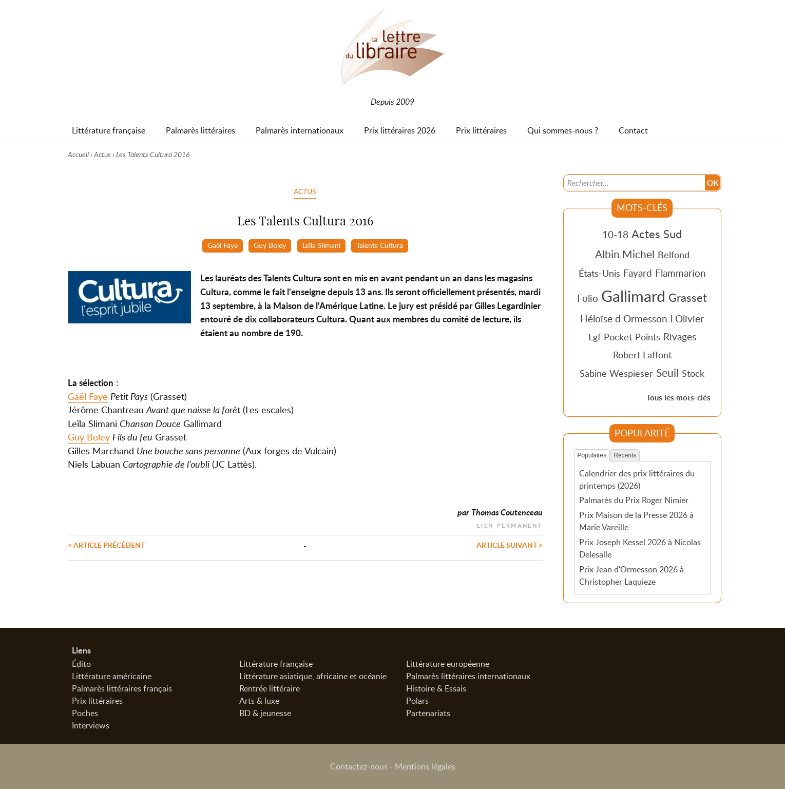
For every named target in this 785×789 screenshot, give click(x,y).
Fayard (637, 273)
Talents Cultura (379, 245)
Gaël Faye (222, 245)
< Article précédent (106, 545)
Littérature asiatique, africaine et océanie (313, 676)
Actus (102, 154)
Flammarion (680, 273)
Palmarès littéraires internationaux (468, 676)
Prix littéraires (97, 700)
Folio (587, 298)
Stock (693, 373)
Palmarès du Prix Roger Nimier (633, 500)
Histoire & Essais (436, 688)
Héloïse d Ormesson (623, 318)
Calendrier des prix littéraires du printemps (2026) (637, 479)
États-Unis (599, 273)
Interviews (90, 725)
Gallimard (633, 295)
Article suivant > (509, 545)
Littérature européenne (447, 663)
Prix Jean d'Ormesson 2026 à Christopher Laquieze (631, 575)
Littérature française (276, 663)
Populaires (592, 455)
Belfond (674, 254)
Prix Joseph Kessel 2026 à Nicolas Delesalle (640, 548)
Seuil (667, 372)
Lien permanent (510, 524)
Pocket (618, 337)
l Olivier (687, 318)
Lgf (594, 337)
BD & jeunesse (265, 713)
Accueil (78, 154)
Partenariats (428, 713)
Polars (417, 700)
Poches (85, 713)
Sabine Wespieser (616, 373)
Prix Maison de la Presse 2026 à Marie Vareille (636, 521)
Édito (81, 663)
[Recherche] (634, 182)
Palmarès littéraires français (122, 688)
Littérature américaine (111, 676)
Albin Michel (625, 254)
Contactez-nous (359, 766)
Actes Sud (656, 233)
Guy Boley (270, 245)
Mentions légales (425, 766)
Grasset (687, 297)
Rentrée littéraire (269, 688)
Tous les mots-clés (678, 397)
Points (647, 337)
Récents (625, 455)
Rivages (679, 336)
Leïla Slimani (321, 245)
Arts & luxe (259, 700)
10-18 (615, 234)
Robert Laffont (642, 355)
